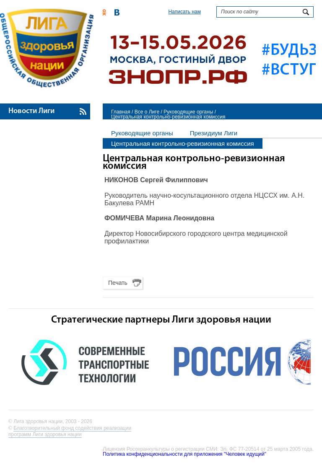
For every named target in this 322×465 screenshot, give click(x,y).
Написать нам (184, 12)
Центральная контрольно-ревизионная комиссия (182, 143)
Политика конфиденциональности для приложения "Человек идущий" (184, 454)
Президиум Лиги (213, 133)
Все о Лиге (147, 112)
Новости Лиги (31, 111)
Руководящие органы (188, 112)
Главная (120, 112)
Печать (117, 282)
